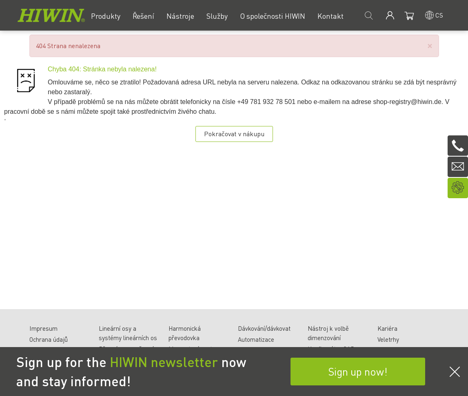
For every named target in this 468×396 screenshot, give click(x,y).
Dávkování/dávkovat (264, 328)
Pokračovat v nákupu (234, 133)
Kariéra (387, 328)
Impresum (43, 328)
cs (439, 15)
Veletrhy (388, 339)
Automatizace (256, 339)
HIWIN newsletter (164, 361)
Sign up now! (358, 371)
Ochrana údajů (48, 339)
